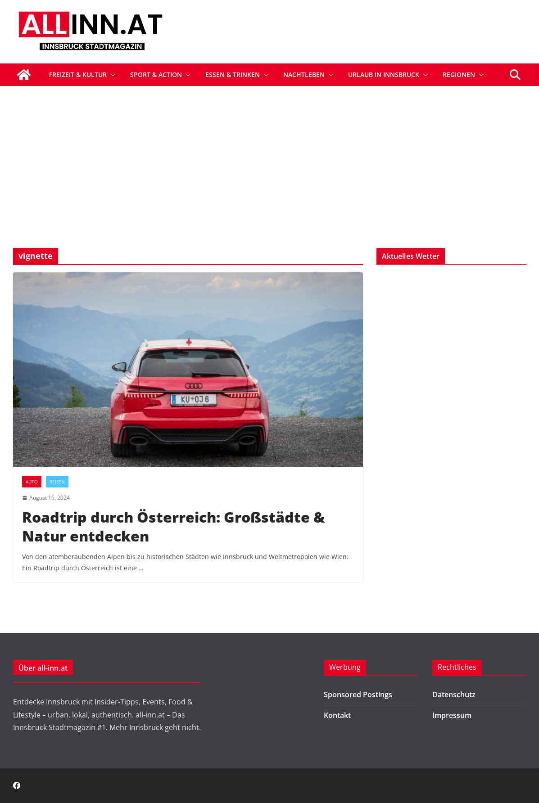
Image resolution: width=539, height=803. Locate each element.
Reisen (57, 481)
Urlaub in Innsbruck (383, 74)
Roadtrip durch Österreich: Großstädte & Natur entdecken (173, 526)
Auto (32, 481)
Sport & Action (156, 74)
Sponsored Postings (358, 694)
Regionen (459, 74)
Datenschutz (454, 694)
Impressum (451, 715)
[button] (111, 74)
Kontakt (337, 715)
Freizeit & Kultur (78, 74)
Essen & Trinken (232, 74)
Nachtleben (304, 74)
